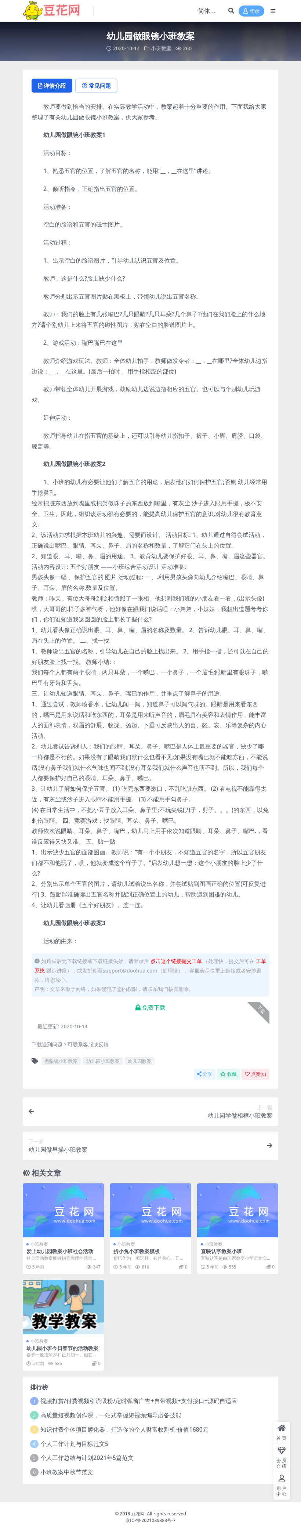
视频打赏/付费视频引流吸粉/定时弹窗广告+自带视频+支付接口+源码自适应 (138, 1401)
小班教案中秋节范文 (66, 1472)
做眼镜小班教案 (61, 1061)
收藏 (228, 1074)
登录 (251, 11)
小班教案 (161, 48)
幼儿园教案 (140, 1061)
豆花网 (138, 1514)
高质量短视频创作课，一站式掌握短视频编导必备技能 (110, 1415)
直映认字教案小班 (221, 1251)
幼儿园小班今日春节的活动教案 (62, 1348)
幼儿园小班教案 (103, 1061)
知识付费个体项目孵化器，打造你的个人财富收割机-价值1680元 (124, 1429)
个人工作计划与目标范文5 (74, 1444)
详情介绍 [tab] (52, 85)
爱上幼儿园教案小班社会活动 (59, 1251)
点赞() (255, 1074)
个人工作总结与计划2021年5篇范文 (87, 1458)
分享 (204, 1074)
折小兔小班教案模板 (136, 1251)
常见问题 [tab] (96, 85)
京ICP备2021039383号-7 (151, 1520)
